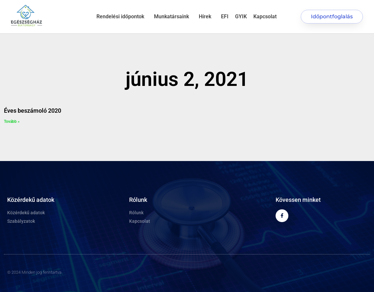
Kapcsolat (265, 16)
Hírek (206, 16)
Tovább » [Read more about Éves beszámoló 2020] (12, 121)
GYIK (241, 16)
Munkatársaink (173, 16)
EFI (225, 16)
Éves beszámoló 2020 (32, 110)
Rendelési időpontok (121, 16)
